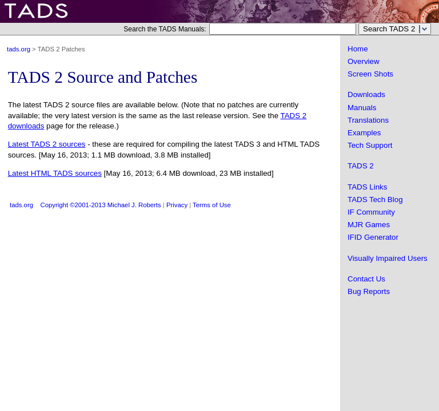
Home (358, 49)
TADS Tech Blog (375, 199)
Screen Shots (370, 74)
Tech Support (370, 145)
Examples (364, 132)
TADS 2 (361, 166)
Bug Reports (369, 291)
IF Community (371, 212)
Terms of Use (212, 205)
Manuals (362, 107)
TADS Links (367, 187)
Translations (368, 120)
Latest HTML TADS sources (55, 173)
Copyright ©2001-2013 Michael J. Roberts (101, 205)
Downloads (366, 94)
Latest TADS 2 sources (47, 144)
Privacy (176, 205)
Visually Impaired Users (388, 258)
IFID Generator (373, 237)
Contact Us (366, 279)
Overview (364, 61)
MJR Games (369, 224)
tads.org (18, 49)
